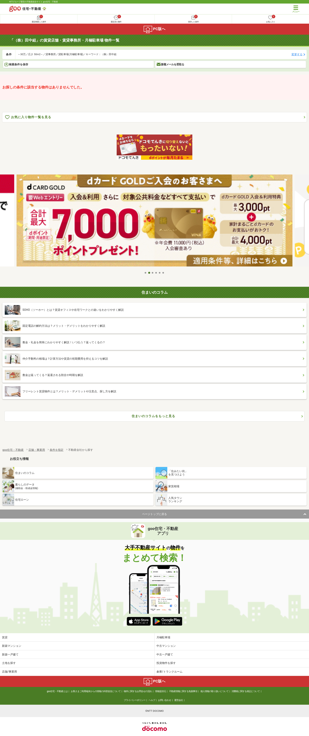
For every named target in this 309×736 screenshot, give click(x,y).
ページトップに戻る (154, 514)
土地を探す (9, 663)
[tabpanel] (154, 221)
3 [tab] (153, 273)
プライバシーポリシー (134, 700)
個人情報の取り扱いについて (214, 691)
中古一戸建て (164, 654)
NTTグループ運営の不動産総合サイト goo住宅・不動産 (33, 2)
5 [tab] (160, 273)
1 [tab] (146, 273)
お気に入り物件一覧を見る (28, 117)
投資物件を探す (166, 663)
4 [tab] (156, 273)
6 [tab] (163, 273)
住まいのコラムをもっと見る (153, 416)
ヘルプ (152, 700)
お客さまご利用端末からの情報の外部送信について (96, 691)
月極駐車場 (163, 637)
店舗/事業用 (9, 671)
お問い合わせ (164, 700)
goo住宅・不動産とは (57, 691)
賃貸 (4, 637)
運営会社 (178, 700)
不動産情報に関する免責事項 (183, 691)
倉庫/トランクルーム (169, 671)
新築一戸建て (10, 654)
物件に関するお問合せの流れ (138, 691)
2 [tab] (149, 273)
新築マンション (11, 645)
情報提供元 (160, 691)
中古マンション (166, 645)
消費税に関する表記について (246, 691)
